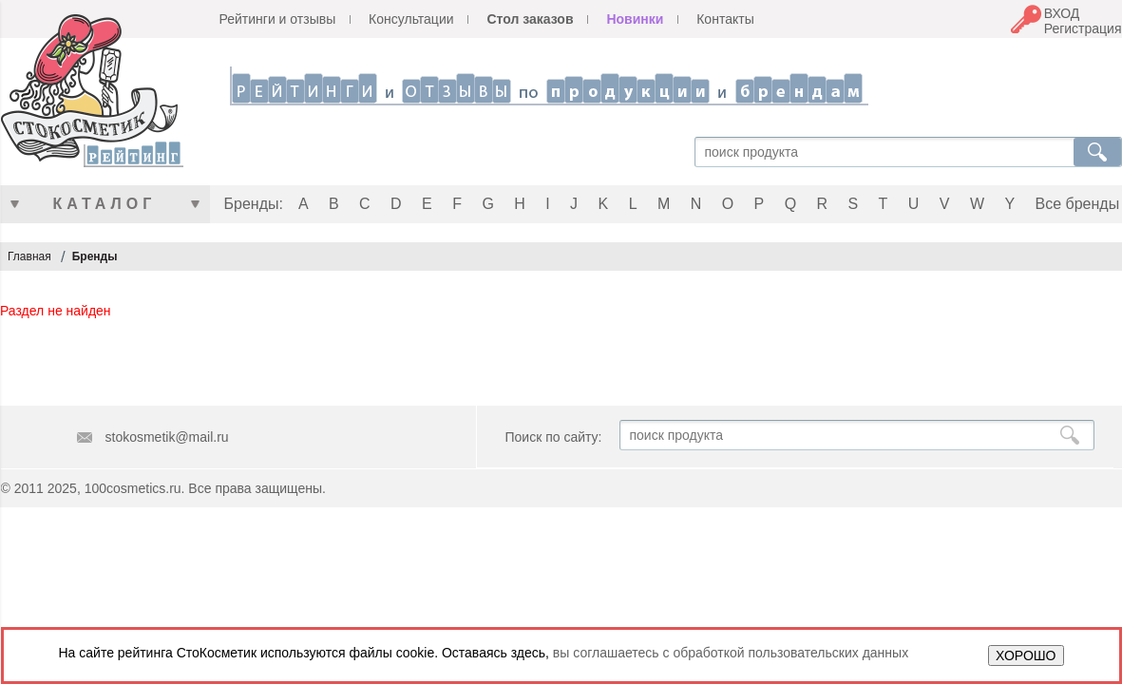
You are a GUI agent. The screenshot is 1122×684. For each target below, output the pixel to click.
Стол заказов (529, 19)
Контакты (724, 19)
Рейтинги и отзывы (277, 19)
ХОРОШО (1025, 655)
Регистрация (1083, 28)
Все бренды (1078, 204)
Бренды (95, 256)
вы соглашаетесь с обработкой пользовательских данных (730, 652)
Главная (29, 256)
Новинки (634, 19)
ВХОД (1062, 13)
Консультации (411, 19)
